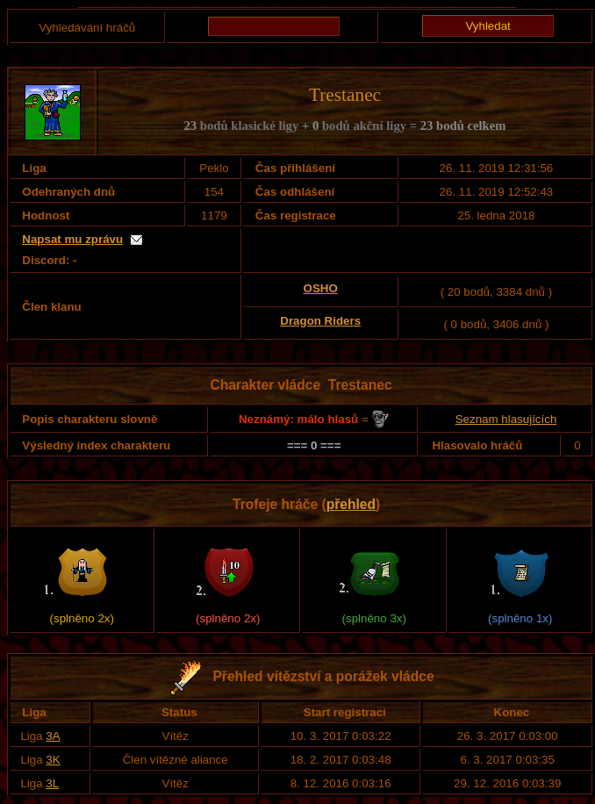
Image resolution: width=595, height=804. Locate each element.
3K (53, 759)
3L (52, 783)
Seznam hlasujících (506, 419)
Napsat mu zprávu (72, 239)
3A (53, 736)
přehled (351, 504)
